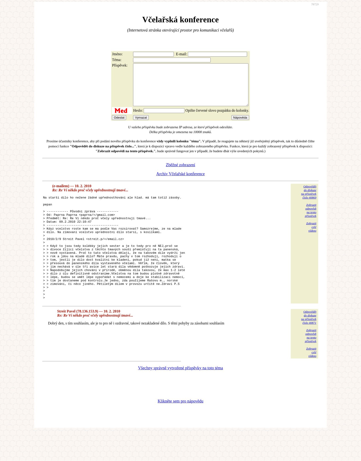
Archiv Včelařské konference (180, 182)
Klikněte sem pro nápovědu (180, 430)
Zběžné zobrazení (180, 173)
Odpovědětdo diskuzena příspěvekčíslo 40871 (308, 346)
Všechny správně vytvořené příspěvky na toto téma (180, 397)
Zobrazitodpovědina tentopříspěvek (310, 218)
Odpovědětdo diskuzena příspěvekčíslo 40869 (308, 200)
